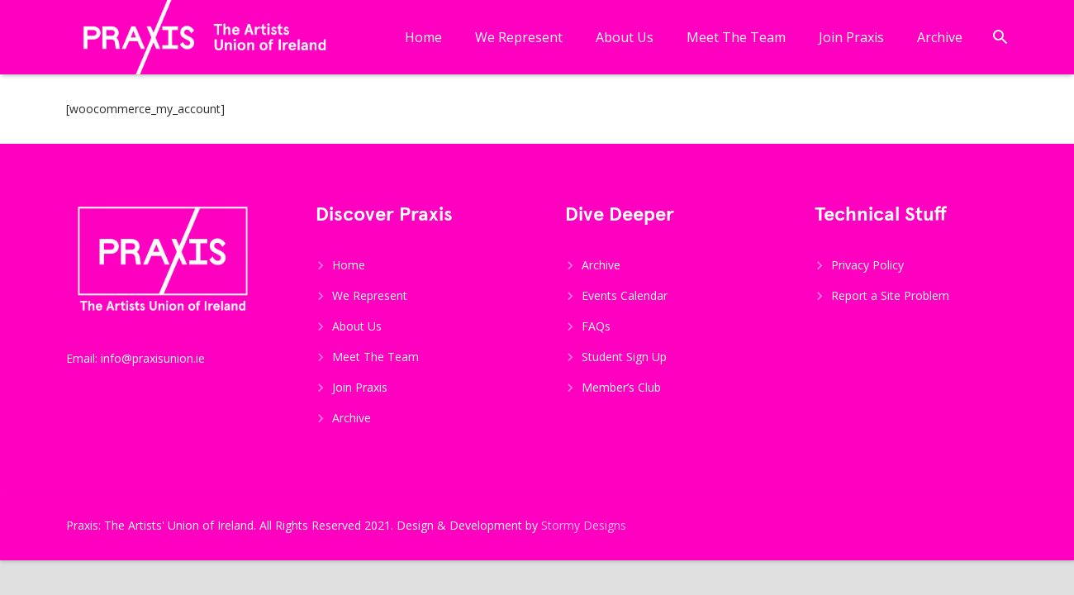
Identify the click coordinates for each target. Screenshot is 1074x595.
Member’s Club (621, 387)
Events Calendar (625, 295)
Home (348, 265)
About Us (357, 326)
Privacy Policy (867, 265)
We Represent (369, 295)
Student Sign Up (624, 356)
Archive (351, 418)
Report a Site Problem (890, 295)
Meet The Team (375, 356)
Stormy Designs (583, 525)
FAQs (596, 326)
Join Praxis (359, 387)
